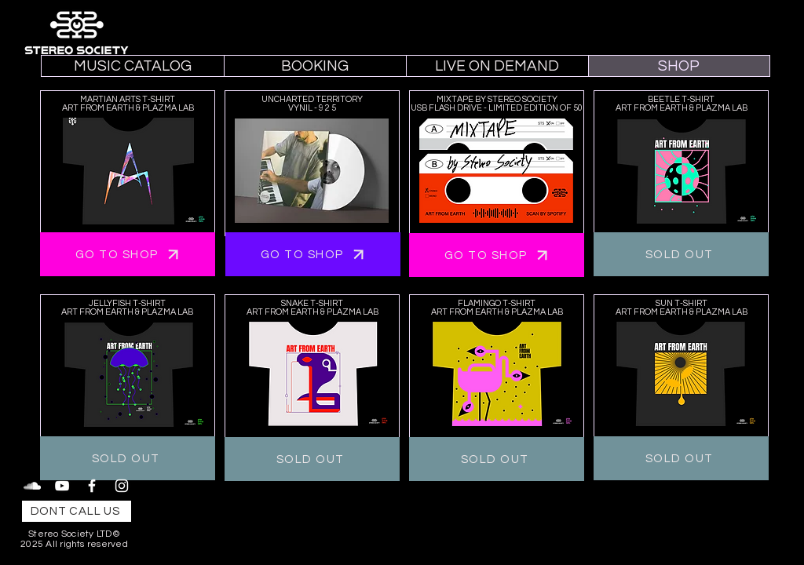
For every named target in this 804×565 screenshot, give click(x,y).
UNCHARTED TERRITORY (312, 99)
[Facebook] (91, 485)
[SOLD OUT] (681, 254)
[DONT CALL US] (76, 511)
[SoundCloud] (32, 485)
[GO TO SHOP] (127, 254)
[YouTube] (62, 485)
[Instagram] (121, 485)
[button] (315, 66)
